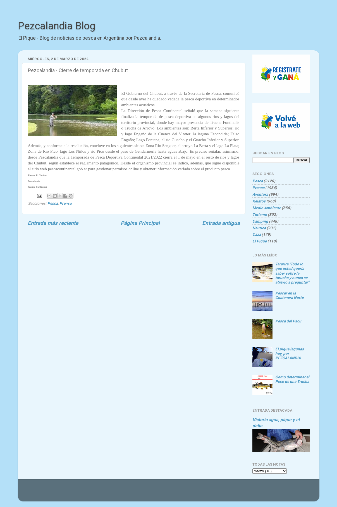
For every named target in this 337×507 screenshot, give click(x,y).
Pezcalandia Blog (56, 26)
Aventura (260, 194)
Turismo (259, 214)
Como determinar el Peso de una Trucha (292, 379)
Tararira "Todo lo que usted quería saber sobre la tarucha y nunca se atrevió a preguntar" (292, 273)
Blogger (228, 493)
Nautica (259, 228)
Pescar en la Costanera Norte (289, 295)
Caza (256, 234)
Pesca (52, 203)
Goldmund (179, 493)
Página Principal (140, 223)
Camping (260, 221)
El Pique (259, 241)
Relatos (259, 201)
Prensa (65, 203)
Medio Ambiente (266, 208)
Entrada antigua (221, 223)
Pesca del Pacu (288, 321)
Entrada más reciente (53, 223)
